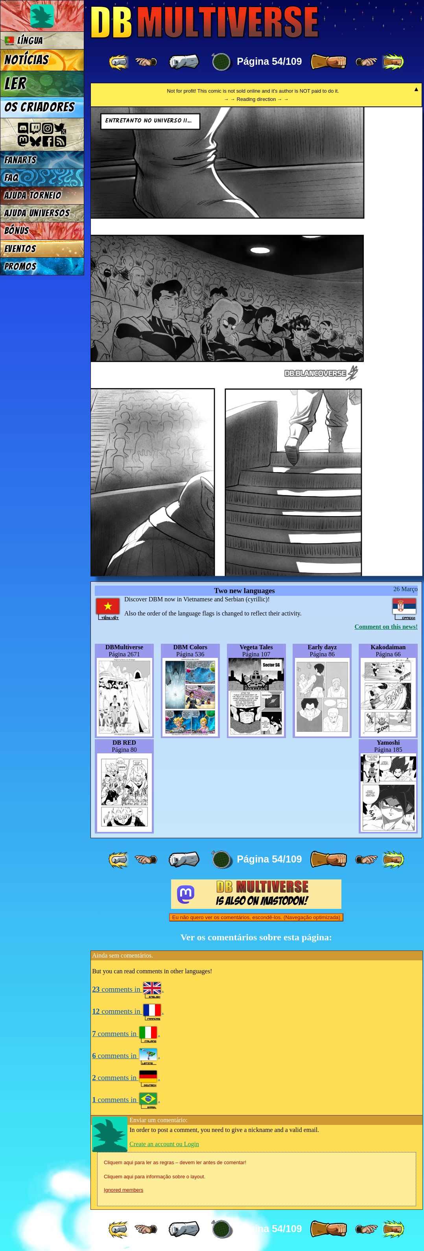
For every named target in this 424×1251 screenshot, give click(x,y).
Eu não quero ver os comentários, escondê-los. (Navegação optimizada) (256, 917)
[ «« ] (119, 62)
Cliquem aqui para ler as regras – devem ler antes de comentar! (175, 1162)
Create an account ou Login (164, 1144)
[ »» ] (393, 62)
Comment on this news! (386, 626)
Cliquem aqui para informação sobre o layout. (154, 1177)
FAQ (11, 178)
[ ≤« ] (146, 62)
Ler (15, 84)
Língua (23, 41)
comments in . (128, 989)
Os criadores (39, 107)
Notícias (26, 60)
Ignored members (123, 1190)
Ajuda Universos (37, 213)
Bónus (16, 231)
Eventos (20, 249)
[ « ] (184, 62)
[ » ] (328, 62)
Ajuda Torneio (32, 195)
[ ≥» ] (366, 62)
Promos (20, 266)
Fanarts (20, 160)
